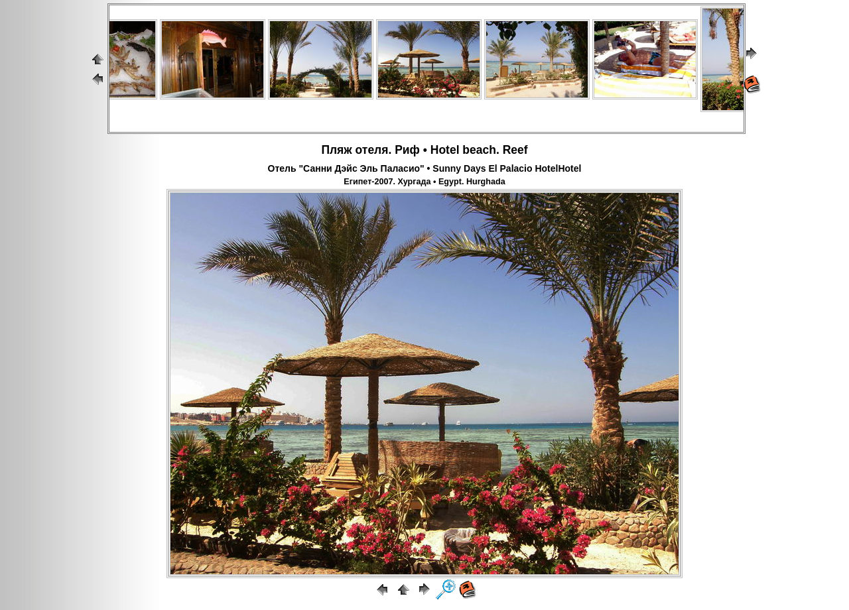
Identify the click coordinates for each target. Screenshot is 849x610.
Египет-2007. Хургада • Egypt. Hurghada (424, 181)
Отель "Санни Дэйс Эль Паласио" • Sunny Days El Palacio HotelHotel (425, 168)
